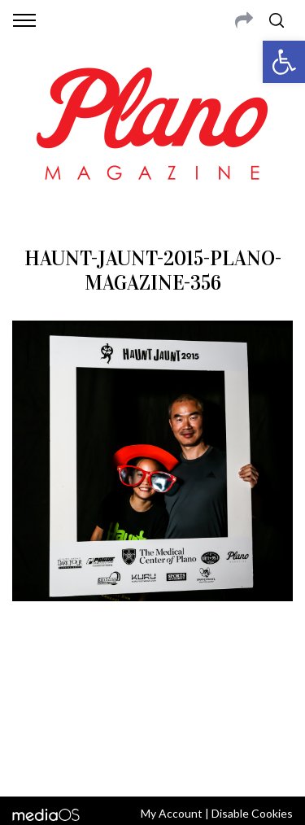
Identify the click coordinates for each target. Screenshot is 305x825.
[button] (284, 62)
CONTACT (79, 679)
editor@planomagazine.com (153, 718)
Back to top (152, 762)
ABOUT (31, 679)
